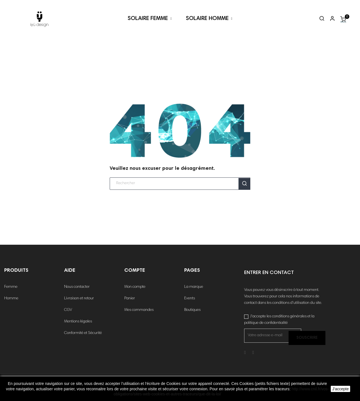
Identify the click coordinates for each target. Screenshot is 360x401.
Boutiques (192, 310)
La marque (193, 287)
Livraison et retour (79, 298)
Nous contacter (77, 287)
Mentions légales (78, 322)
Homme (11, 298)
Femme (10, 287)
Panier (129, 298)
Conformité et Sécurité (83, 333)
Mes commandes (139, 310)
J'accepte (340, 389)
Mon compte (134, 287)
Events (189, 298)
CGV (68, 310)
